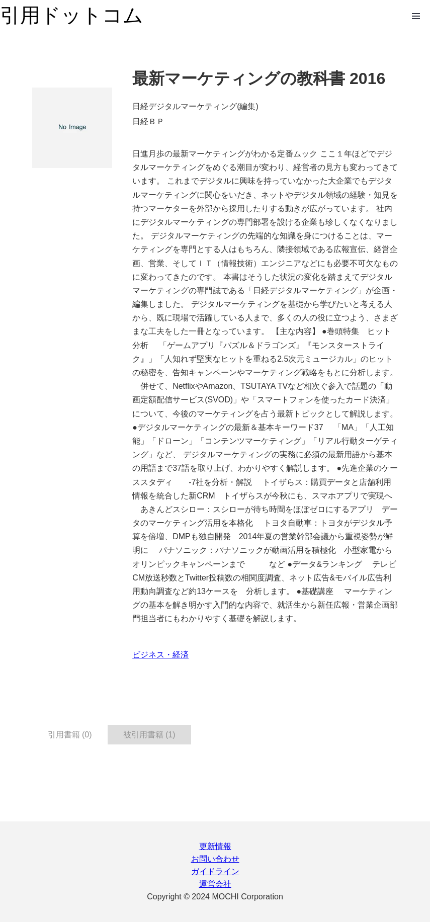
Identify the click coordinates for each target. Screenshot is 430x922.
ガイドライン (215, 871)
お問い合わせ (215, 859)
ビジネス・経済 (160, 654)
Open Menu (416, 16)
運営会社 (215, 884)
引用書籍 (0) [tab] (70, 734)
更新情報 (215, 846)
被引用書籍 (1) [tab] (149, 734)
